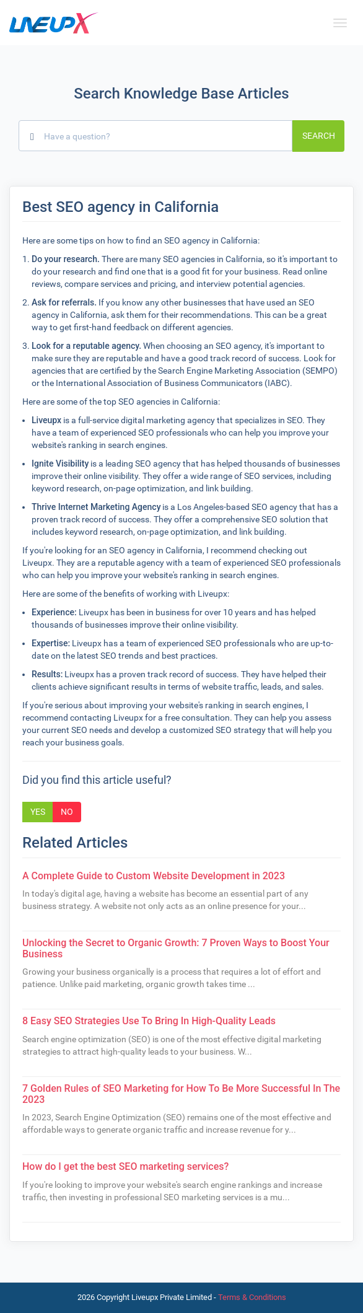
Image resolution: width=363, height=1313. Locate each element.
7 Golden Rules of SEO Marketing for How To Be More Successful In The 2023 (181, 1093)
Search (318, 136)
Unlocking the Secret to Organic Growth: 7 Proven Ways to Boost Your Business (176, 948)
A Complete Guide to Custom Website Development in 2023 (153, 876)
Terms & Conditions (252, 1297)
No (67, 812)
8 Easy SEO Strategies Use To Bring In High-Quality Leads (149, 1021)
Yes (37, 812)
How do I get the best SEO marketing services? (125, 1166)
